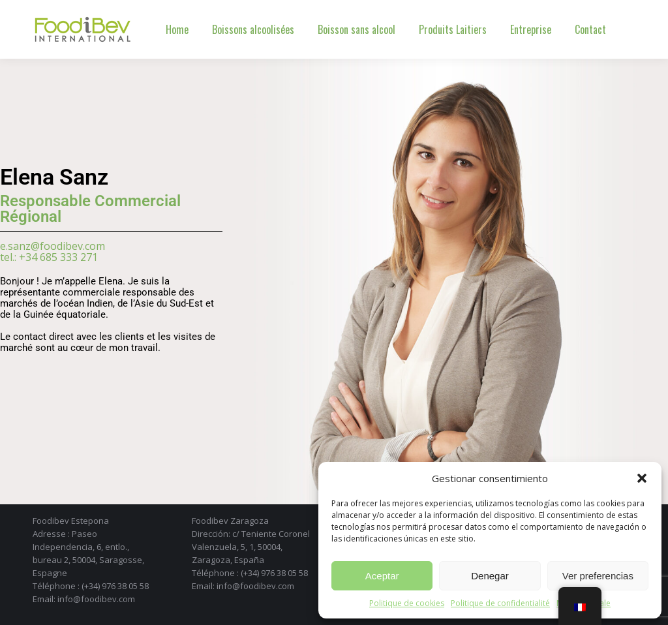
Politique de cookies (406, 603)
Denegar (490, 575)
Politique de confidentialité (500, 603)
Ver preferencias (597, 575)
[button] (641, 478)
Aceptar (382, 575)
